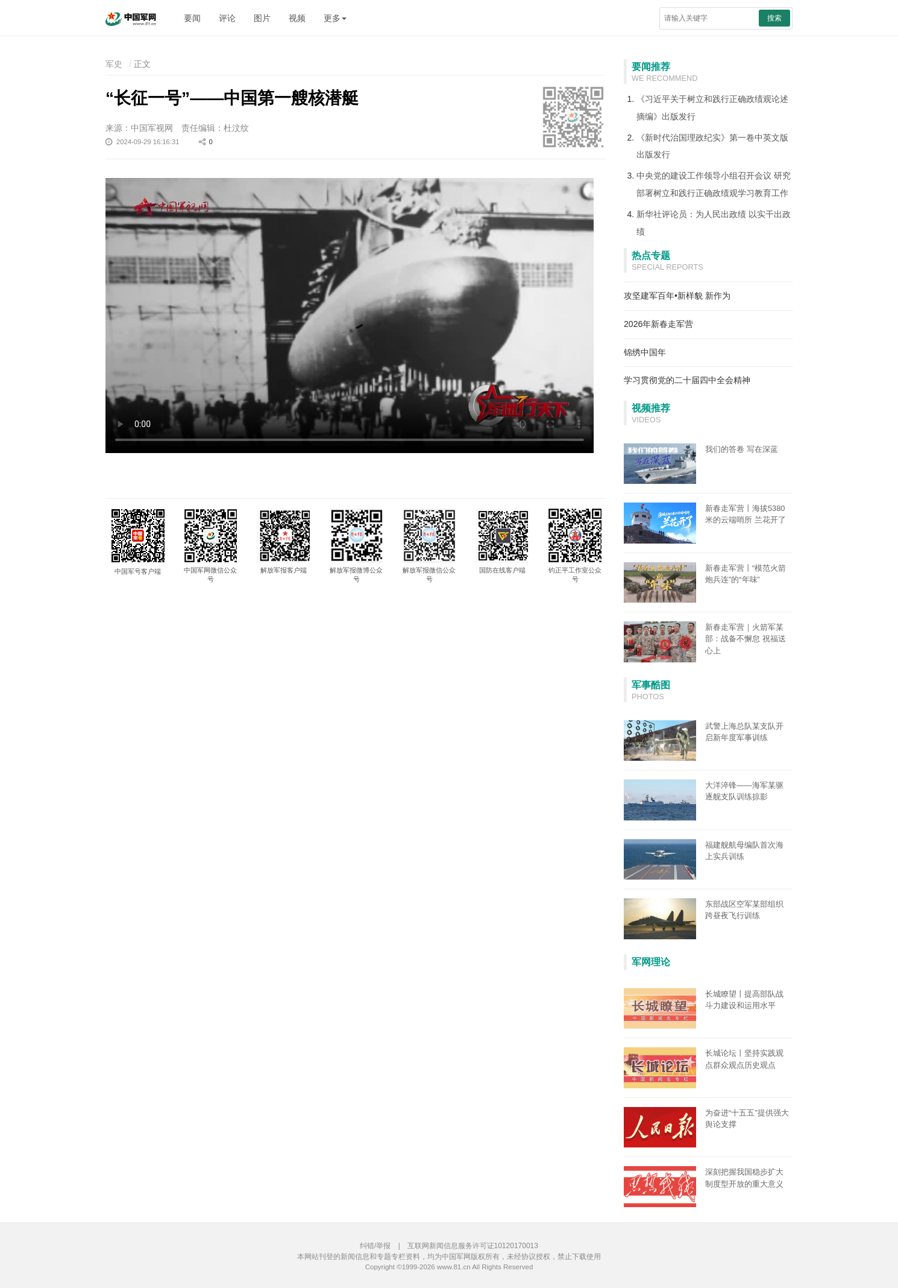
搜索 (774, 18)
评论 (227, 18)
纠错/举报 (375, 1246)
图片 (262, 18)
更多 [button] (335, 18)
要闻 (192, 18)
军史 (113, 64)
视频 (297, 18)
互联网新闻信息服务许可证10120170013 (472, 1246)
